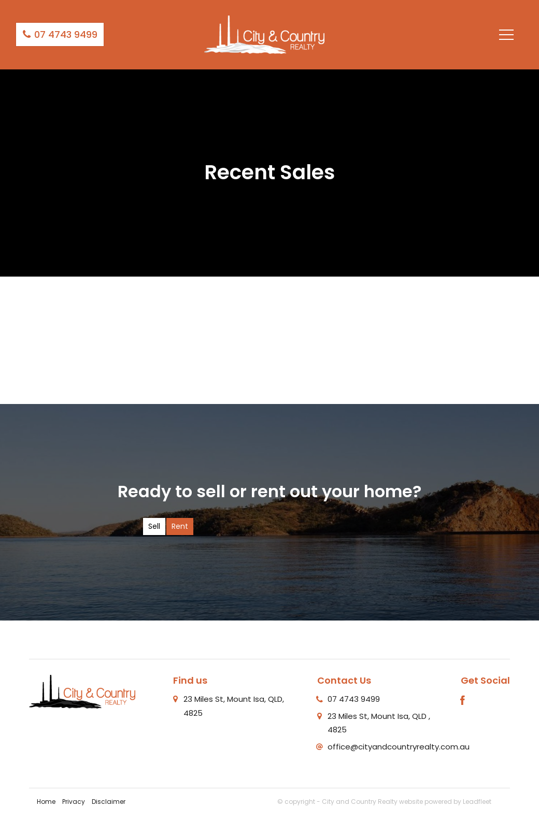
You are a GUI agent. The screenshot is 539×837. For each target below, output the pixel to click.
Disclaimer (108, 801)
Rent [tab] (180, 526)
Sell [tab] (154, 526)
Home (46, 801)
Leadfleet (477, 801)
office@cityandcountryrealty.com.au (399, 746)
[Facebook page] (463, 701)
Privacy (73, 801)
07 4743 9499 (59, 34)
